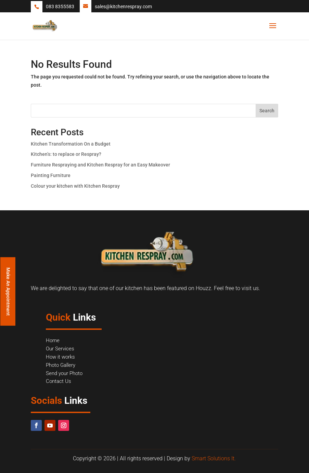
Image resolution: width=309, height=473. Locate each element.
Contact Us (58, 381)
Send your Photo (64, 373)
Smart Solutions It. (214, 458)
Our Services (60, 349)
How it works (60, 357)
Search (266, 110)
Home (53, 340)
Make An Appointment (8, 291)
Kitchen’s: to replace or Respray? (66, 154)
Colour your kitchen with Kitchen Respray (75, 186)
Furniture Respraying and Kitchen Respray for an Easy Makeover (100, 164)
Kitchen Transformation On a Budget (71, 144)
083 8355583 (60, 6)
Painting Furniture (50, 175)
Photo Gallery (60, 365)
